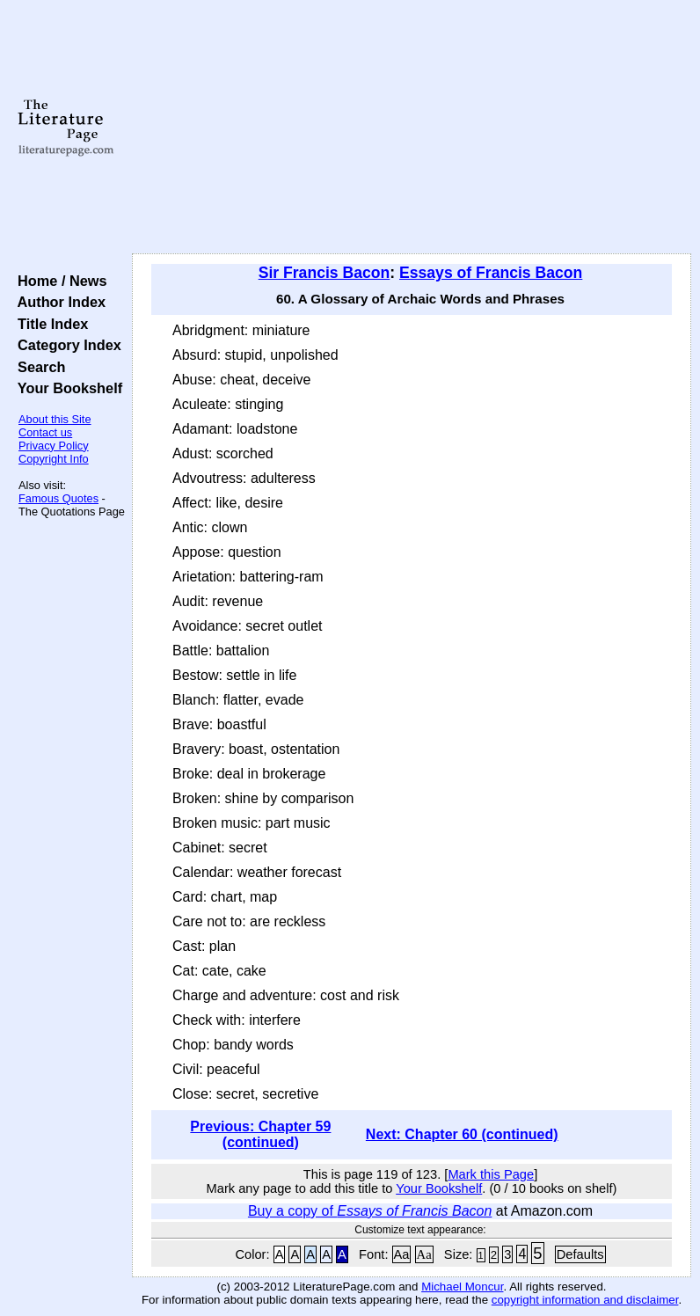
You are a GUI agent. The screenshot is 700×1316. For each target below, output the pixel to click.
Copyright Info (53, 458)
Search (37, 367)
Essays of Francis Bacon (490, 272)
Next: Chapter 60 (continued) (462, 1134)
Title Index (49, 324)
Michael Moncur (462, 1286)
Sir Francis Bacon (324, 272)
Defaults (580, 1254)
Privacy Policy (53, 445)
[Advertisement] (412, 127)
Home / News (58, 281)
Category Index (65, 345)
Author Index (58, 302)
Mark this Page (491, 1174)
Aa (402, 1254)
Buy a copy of (370, 1210)
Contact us (45, 432)
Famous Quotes (58, 498)
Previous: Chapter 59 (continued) (260, 1134)
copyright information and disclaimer (585, 1299)
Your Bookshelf (66, 388)
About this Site (54, 419)
